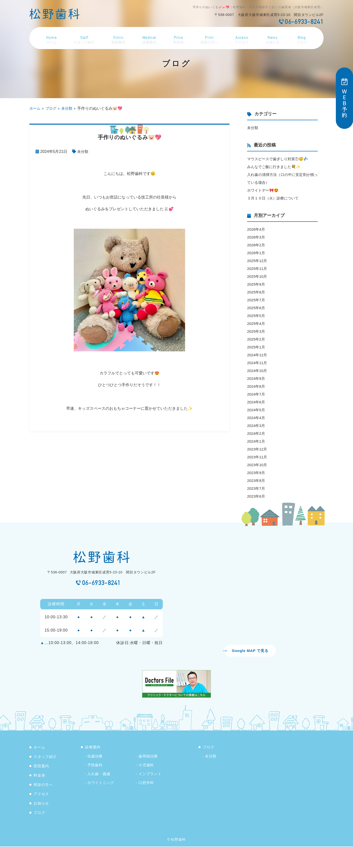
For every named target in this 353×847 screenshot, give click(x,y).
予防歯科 (95, 765)
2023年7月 (256, 488)
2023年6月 (256, 496)
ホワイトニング (100, 783)
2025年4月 (256, 323)
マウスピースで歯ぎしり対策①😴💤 (279, 159)
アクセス (242, 37)
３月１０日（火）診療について (274, 198)
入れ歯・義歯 (99, 774)
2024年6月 (256, 402)
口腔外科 (146, 783)
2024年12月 (257, 355)
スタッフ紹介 (83, 37)
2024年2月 (256, 433)
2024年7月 (256, 394)
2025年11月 (257, 268)
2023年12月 (257, 449)
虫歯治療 (95, 756)
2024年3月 (256, 426)
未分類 (83, 151)
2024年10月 (257, 371)
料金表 (178, 37)
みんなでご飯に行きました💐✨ (275, 167)
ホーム (50, 37)
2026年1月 (256, 253)
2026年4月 (256, 229)
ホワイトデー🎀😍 (263, 190)
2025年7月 (256, 300)
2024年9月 (256, 378)
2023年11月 (257, 457)
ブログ (302, 37)
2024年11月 (257, 363)
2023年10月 (257, 465)
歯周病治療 (148, 756)
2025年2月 (256, 339)
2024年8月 (256, 386)
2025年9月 (256, 284)
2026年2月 (256, 245)
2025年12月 (257, 261)
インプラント (150, 774)
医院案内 (118, 37)
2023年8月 (256, 480)
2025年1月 (256, 347)
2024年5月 (256, 410)
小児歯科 (146, 765)
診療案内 (149, 37)
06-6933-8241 (101, 582)
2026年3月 (256, 237)
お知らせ (273, 37)
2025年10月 (257, 276)
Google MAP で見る (250, 651)
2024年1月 (256, 441)
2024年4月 (256, 418)
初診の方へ (209, 37)
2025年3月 (256, 331)
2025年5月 (256, 316)
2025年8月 (256, 292)
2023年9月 (256, 473)
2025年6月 (256, 308)
